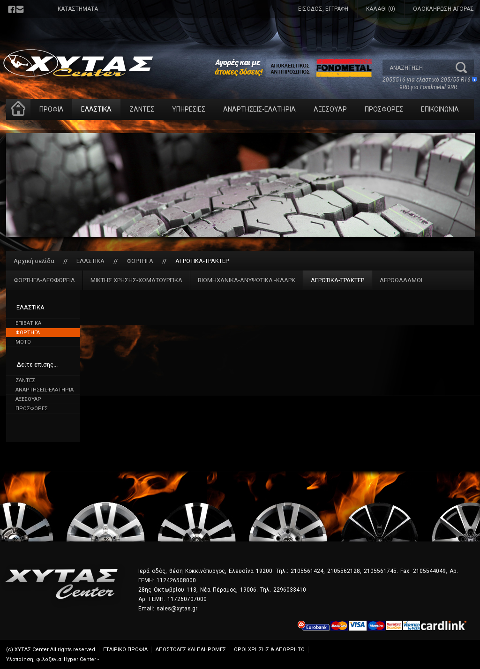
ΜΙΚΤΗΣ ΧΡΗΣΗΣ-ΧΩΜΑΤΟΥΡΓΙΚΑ (136, 280)
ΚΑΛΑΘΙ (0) (380, 9)
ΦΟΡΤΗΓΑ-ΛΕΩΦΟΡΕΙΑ (44, 280)
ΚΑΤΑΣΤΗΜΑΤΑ (78, 9)
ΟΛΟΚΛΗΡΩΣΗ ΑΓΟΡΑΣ (443, 9)
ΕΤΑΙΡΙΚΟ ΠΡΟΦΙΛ (125, 649)
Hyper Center (80, 659)
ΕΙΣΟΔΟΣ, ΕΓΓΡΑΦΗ (323, 9)
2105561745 (380, 571)
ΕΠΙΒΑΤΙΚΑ (28, 323)
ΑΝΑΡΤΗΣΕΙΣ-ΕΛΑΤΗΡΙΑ (259, 109)
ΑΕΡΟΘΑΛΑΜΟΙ (401, 280)
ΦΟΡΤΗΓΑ (140, 260)
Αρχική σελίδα (34, 260)
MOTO (23, 342)
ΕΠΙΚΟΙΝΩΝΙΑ (440, 109)
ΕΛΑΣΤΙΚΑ (96, 109)
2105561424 (307, 571)
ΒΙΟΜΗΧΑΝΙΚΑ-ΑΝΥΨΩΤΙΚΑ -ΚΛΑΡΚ (246, 280)
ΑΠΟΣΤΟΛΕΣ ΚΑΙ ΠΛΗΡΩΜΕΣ (191, 649)
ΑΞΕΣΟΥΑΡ (330, 109)
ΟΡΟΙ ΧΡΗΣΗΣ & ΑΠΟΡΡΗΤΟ (269, 649)
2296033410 (289, 589)
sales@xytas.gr (177, 608)
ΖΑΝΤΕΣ (141, 109)
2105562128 (343, 571)
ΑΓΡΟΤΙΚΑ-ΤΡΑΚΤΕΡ (202, 260)
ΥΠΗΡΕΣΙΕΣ (188, 109)
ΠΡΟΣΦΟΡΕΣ (384, 109)
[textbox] (418, 67)
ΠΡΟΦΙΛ (51, 109)
